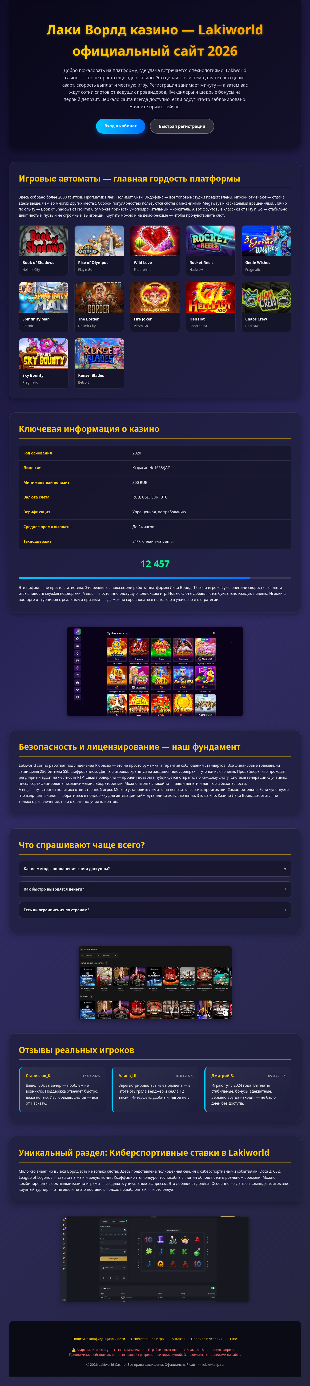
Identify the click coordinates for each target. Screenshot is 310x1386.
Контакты (177, 1339)
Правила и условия (207, 1339)
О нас (233, 1339)
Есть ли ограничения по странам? (155, 910)
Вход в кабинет (121, 126)
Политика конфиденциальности (98, 1339)
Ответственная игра (147, 1339)
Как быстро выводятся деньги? (155, 889)
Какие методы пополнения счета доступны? (155, 869)
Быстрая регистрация (182, 126)
